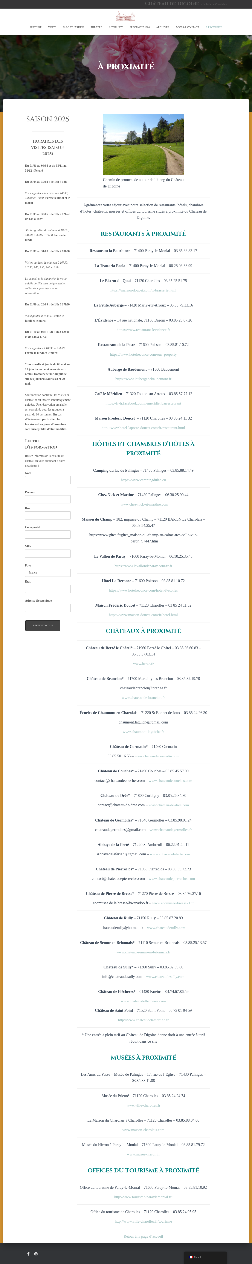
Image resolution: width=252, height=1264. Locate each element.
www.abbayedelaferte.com (170, 854)
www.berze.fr (143, 663)
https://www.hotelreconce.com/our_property (143, 354)
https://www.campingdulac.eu (143, 479)
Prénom (30, 492)
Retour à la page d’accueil (143, 1236)
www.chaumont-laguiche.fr (143, 731)
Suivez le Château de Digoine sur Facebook (28, 1254)
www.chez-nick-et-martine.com (144, 504)
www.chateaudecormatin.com (157, 756)
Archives (162, 27)
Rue (27, 508)
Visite (52, 27)
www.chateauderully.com (166, 927)
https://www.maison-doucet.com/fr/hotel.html (143, 614)
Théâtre (96, 27)
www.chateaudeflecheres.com (143, 1001)
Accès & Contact (187, 27)
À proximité (214, 27)
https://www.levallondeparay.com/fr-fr (143, 565)
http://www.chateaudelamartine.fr (143, 1020)
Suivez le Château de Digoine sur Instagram (36, 1254)
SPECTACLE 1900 (140, 27)
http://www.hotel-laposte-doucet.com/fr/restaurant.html (143, 428)
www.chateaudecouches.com (170, 780)
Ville (28, 546)
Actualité (116, 27)
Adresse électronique (38, 600)
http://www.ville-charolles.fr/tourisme (143, 1221)
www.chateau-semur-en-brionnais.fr (143, 952)
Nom (28, 473)
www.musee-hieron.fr (143, 1154)
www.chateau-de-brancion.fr (143, 697)
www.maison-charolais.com (143, 1129)
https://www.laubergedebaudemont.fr (143, 378)
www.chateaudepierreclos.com (171, 878)
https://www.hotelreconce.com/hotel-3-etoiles (143, 590)
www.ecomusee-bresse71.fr (173, 903)
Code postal (32, 527)
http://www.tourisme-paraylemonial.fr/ (143, 1197)
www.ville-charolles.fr (143, 1105)
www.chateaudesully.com (165, 976)
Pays (28, 565)
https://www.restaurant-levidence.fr (143, 330)
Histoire (35, 27)
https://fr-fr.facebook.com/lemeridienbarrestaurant (143, 403)
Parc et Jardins (73, 27)
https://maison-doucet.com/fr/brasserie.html (143, 290)
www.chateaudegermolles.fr (170, 829)
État (28, 581)
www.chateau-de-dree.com (168, 805)
